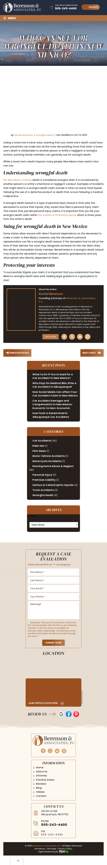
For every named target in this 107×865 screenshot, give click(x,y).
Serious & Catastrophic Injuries (53, 490)
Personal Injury (43, 480)
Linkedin (80, 337)
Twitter (73, 337)
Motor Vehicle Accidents (49, 461)
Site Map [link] (51, 858)
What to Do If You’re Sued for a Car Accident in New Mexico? (53, 376)
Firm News (39, 455)
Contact (41, 805)
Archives (32, 524)
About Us (42, 781)
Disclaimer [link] (39, 858)
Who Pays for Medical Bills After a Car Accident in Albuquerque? (55, 385)
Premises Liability (44, 485)
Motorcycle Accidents (47, 466)
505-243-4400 (65, 8)
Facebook (65, 337)
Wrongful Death (44, 135)
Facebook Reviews (69, 723)
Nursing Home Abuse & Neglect (53, 471)
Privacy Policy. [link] (66, 858)
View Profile (51, 336)
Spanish (91, 7)
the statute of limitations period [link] (57, 215)
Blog (39, 797)
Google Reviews (61, 723)
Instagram (88, 337)
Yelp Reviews (76, 723)
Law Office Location (44, 712)
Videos (40, 801)
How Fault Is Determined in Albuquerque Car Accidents (51, 419)
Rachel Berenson (23, 135)
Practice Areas (45, 789)
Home (40, 777)
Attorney (41, 785)
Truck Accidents (43, 499)
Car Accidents (42, 445)
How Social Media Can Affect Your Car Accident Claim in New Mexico (54, 396)
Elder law (39, 450)
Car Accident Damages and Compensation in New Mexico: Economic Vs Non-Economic (53, 408)
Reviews (41, 793)
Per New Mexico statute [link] (17, 180)
